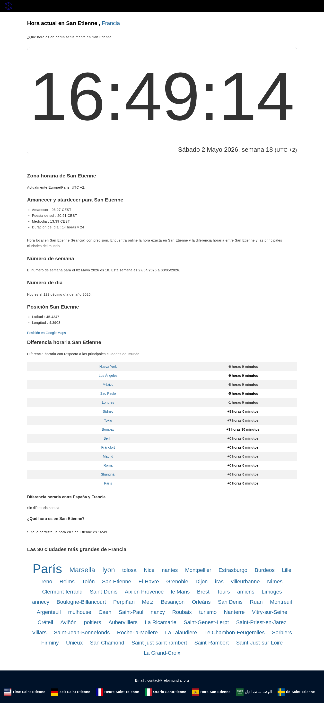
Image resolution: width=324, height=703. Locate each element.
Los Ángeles (108, 375)
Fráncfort (108, 447)
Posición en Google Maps (46, 333)
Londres (108, 402)
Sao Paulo (108, 393)
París (108, 483)
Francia (111, 23)
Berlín (108, 438)
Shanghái (108, 474)
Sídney (108, 411)
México (108, 384)
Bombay (108, 429)
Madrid (108, 456)
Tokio (108, 420)
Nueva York (108, 366)
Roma (108, 465)
